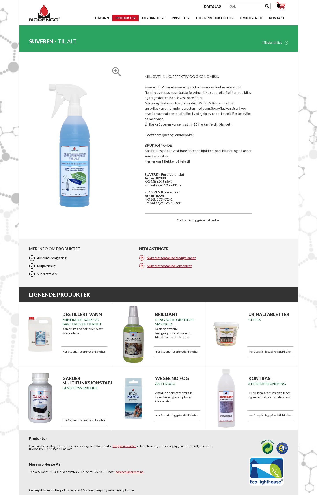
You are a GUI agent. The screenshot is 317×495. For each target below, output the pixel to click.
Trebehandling (149, 446)
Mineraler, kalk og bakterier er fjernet (82, 321)
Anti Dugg (165, 383)
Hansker (66, 449)
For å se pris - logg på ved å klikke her (198, 220)
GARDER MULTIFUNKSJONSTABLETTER (94, 380)
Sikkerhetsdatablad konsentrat (169, 266)
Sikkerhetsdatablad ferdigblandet (171, 258)
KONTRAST (261, 378)
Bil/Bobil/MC (37, 449)
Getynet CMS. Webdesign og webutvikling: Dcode (102, 490)
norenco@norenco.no (130, 472)
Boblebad (103, 446)
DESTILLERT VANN (82, 314)
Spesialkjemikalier (200, 446)
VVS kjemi (86, 446)
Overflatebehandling (42, 446)
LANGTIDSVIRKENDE (80, 388)
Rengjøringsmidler (124, 446)
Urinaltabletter (268, 314)
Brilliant (166, 314)
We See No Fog (172, 378)
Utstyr (53, 449)
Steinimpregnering (267, 383)
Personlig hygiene (173, 446)
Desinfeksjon (67, 446)
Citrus (254, 319)
